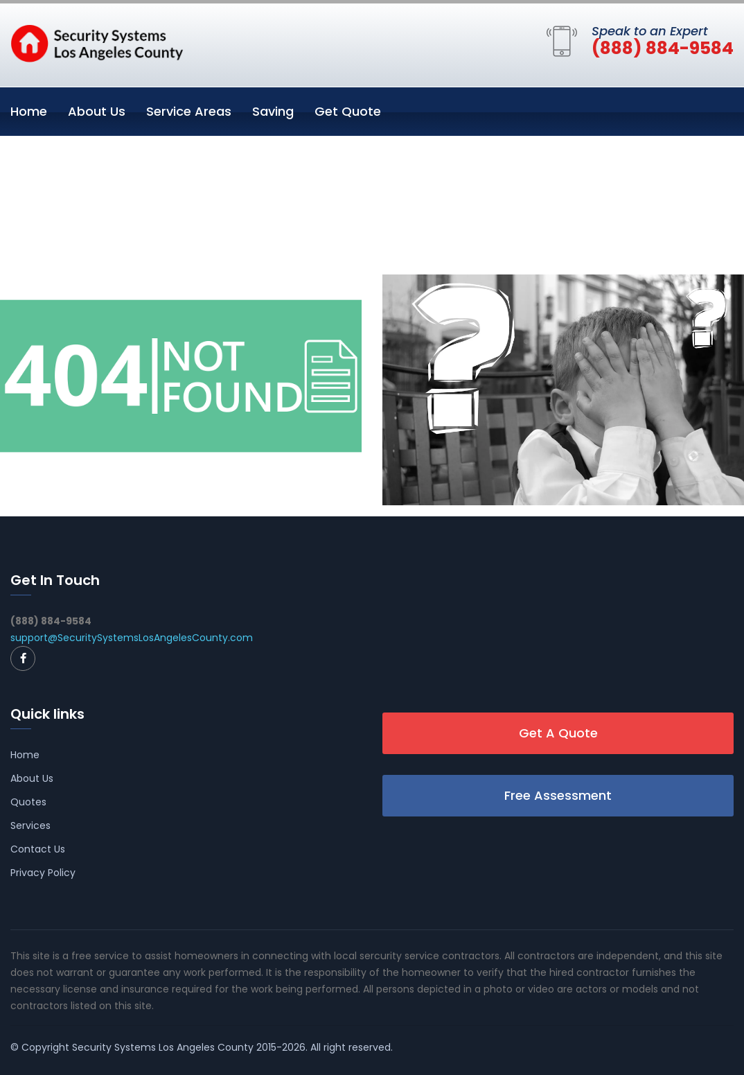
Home (28, 111)
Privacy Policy (43, 873)
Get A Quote (558, 733)
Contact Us (37, 849)
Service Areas (188, 111)
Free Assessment (558, 795)
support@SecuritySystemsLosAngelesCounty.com (131, 638)
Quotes (28, 802)
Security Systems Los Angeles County (163, 1047)
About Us (96, 111)
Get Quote (348, 111)
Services (30, 825)
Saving (273, 111)
